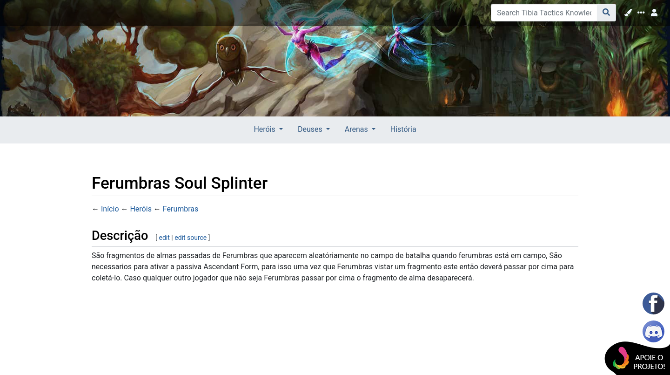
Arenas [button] (357, 129)
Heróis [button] (265, 129)
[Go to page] (606, 12)
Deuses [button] (311, 129)
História (403, 129)
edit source (190, 237)
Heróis (140, 209)
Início (110, 209)
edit (164, 237)
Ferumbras (181, 209)
